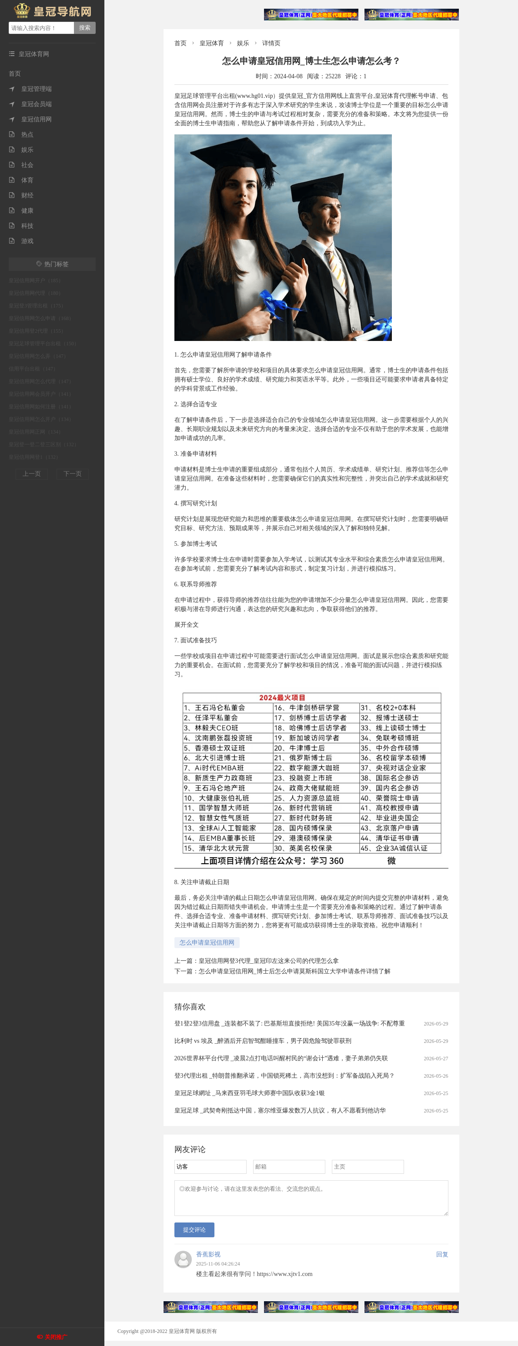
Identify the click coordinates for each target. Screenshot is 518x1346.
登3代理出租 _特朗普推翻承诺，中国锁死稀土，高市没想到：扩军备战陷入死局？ (284, 1075)
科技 (21, 226)
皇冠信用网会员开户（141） (41, 394)
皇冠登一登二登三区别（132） (44, 444)
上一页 (32, 474)
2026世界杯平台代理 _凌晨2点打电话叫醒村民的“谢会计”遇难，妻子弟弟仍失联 (281, 1058)
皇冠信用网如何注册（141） (41, 407)
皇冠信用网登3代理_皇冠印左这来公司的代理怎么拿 (269, 961)
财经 (21, 195)
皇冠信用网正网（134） (36, 432)
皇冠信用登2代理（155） (37, 331)
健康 (21, 210)
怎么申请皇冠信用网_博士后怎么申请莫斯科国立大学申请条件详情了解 (295, 971)
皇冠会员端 (30, 104)
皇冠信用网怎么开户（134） (41, 419)
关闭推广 (56, 1337)
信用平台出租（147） (33, 369)
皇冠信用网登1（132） (35, 457)
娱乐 (21, 150)
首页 (15, 73)
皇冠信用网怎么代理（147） (41, 381)
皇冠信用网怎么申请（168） (41, 318)
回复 (442, 1259)
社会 (21, 165)
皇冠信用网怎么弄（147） (39, 356)
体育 (21, 180)
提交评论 (194, 1235)
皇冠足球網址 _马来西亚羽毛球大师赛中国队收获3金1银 (249, 1093)
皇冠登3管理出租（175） (37, 306)
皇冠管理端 (30, 89)
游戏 (21, 241)
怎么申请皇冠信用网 (207, 942)
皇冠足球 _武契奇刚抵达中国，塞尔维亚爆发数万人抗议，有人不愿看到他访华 (280, 1110)
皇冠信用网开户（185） (36, 280)
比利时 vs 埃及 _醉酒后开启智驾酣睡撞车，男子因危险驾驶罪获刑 (263, 1041)
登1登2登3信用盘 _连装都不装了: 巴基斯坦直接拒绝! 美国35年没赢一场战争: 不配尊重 (289, 1023)
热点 (21, 134)
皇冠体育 (212, 43)
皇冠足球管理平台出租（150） (44, 344)
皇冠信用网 (30, 119)
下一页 (72, 474)
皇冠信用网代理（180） (36, 293)
